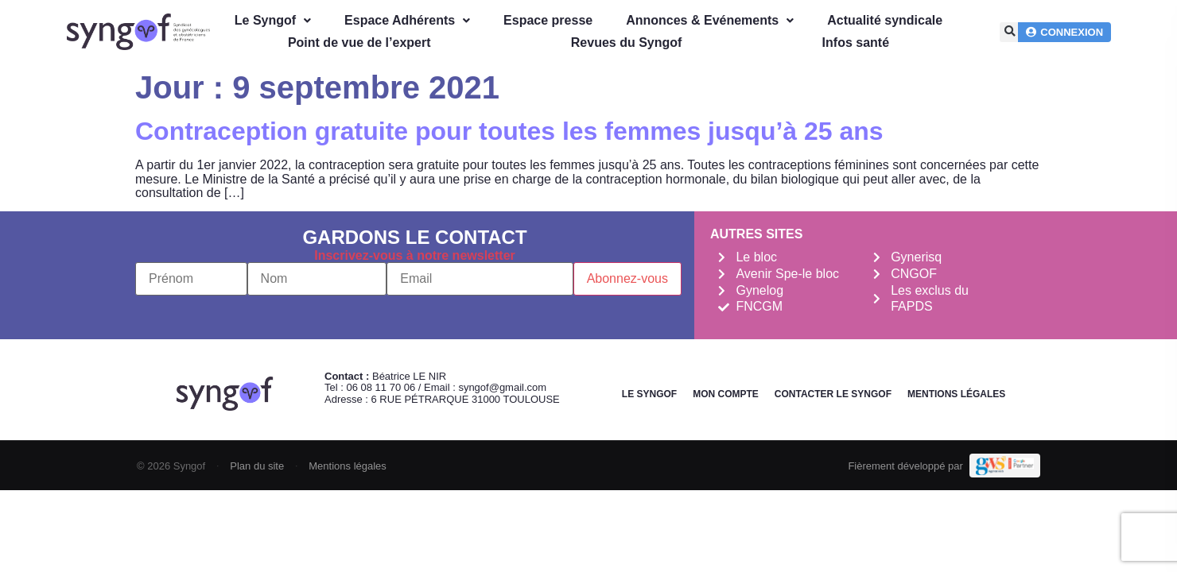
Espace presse (547, 20)
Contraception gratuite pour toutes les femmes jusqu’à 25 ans (509, 131)
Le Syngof (273, 20)
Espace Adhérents (407, 20)
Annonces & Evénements (710, 20)
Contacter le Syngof (833, 394)
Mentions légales (956, 394)
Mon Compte (726, 394)
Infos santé (855, 42)
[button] (1010, 32)
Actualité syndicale (884, 20)
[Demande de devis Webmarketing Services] (1004, 465)
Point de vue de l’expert (359, 42)
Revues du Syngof (626, 42)
